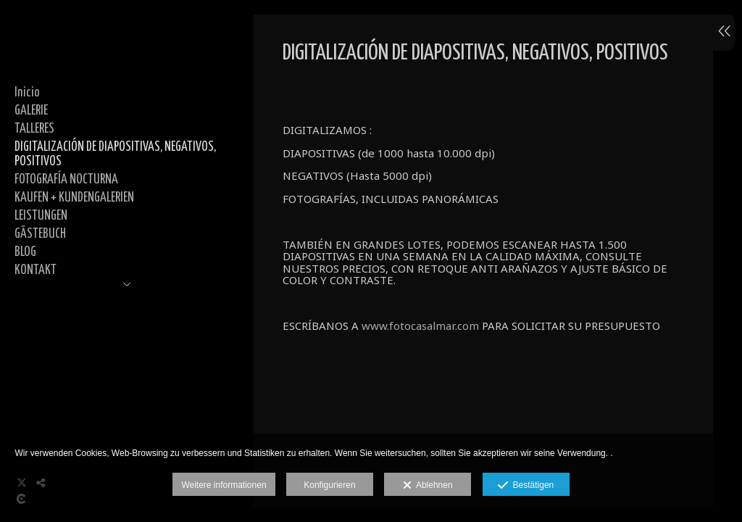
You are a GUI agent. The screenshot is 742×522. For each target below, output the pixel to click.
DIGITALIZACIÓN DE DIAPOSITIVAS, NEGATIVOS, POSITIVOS (115, 155)
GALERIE (31, 110)
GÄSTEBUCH (40, 234)
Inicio (27, 92)
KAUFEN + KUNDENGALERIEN (74, 197)
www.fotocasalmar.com (420, 325)
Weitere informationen (223, 485)
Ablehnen (428, 486)
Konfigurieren (329, 485)
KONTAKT (35, 270)
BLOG (25, 252)
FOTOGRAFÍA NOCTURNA (66, 179)
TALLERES (34, 129)
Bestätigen (526, 486)
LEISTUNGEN (40, 216)
